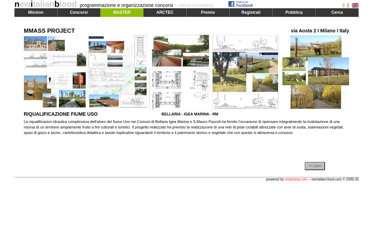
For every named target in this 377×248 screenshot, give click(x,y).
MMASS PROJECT (49, 31)
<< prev (314, 166)
